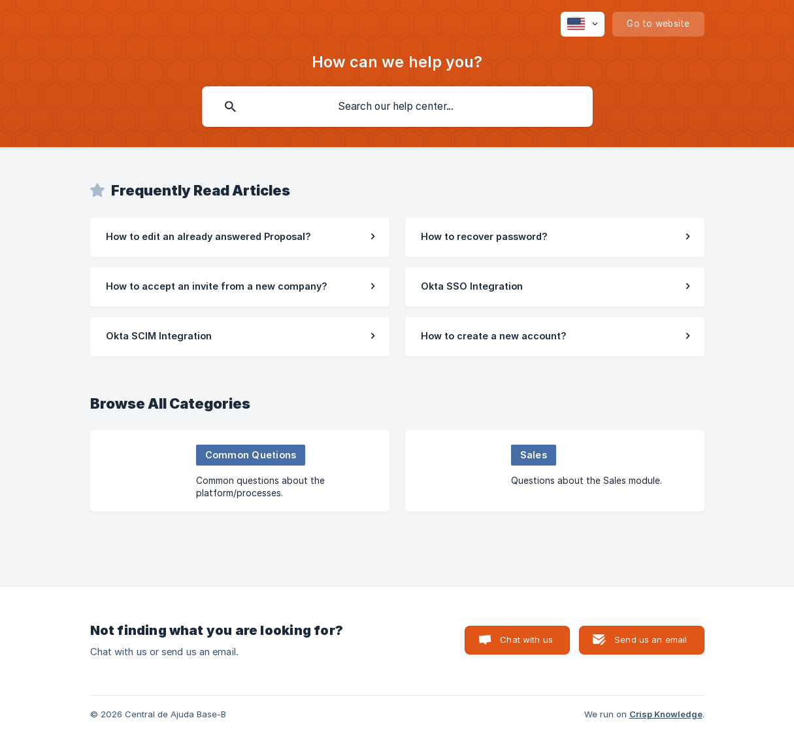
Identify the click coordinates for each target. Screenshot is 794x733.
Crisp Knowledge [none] (666, 714)
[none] (582, 24)
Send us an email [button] (650, 639)
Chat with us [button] (526, 639)
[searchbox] (397, 106)
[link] (239, 237)
